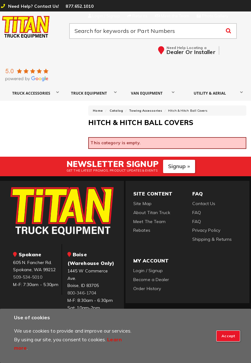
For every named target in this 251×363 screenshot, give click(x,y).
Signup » (179, 166)
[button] (33, 93)
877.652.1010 (79, 6)
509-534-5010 (27, 277)
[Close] (228, 336)
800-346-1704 (81, 293)
